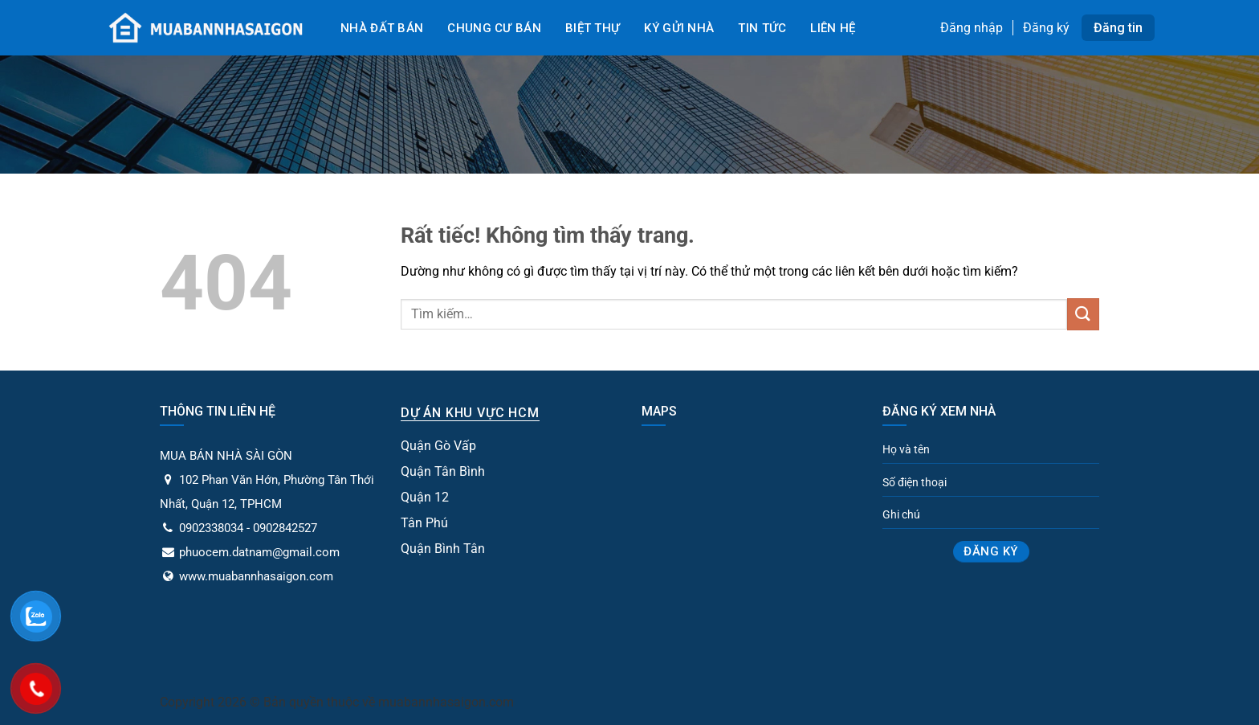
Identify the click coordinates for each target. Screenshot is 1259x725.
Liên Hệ (832, 28)
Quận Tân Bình (443, 471)
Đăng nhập (971, 27)
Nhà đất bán (381, 28)
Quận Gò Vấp (438, 445)
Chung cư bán (494, 28)
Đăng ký (1046, 27)
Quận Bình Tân (443, 548)
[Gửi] (1083, 314)
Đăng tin (1118, 27)
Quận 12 (425, 497)
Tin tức (762, 28)
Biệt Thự (592, 28)
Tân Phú (424, 522)
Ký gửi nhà (679, 28)
